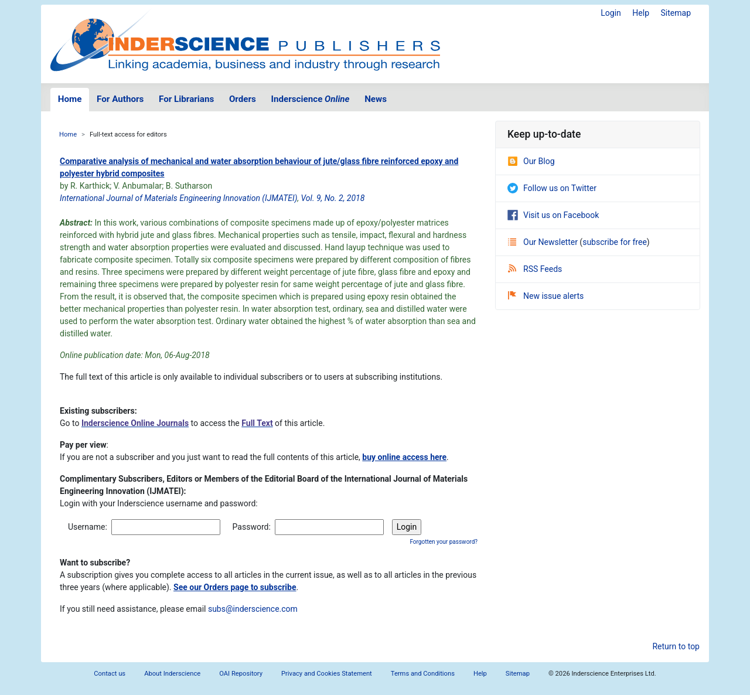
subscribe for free (614, 242)
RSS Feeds (535, 269)
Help (640, 13)
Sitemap (676, 13)
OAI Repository (240, 673)
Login (611, 13)
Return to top (676, 646)
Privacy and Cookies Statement (326, 673)
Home (70, 99)
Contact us (109, 673)
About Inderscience (172, 673)
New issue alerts (546, 296)
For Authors (120, 99)
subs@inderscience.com (253, 609)
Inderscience (310, 99)
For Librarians (186, 99)
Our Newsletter (543, 242)
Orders (242, 99)
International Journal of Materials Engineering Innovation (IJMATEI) (178, 198)
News (375, 99)
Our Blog (531, 161)
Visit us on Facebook (553, 215)
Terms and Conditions (423, 673)
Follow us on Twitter (551, 188)
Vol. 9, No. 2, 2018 (333, 198)
